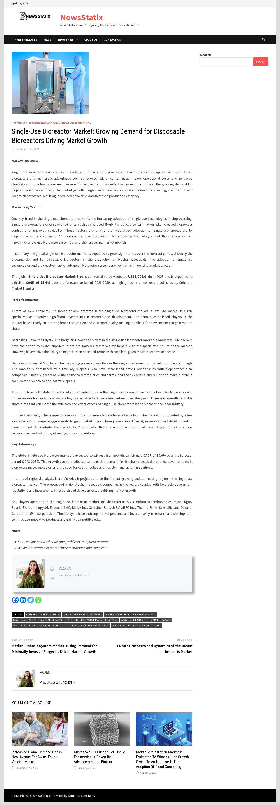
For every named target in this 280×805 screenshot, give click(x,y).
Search (205, 55)
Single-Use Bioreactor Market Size (86, 625)
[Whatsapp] (38, 600)
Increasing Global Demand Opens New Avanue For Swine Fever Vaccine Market (37, 757)
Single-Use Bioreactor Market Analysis (131, 614)
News (47, 39)
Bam (91, 796)
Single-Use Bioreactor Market (82, 614)
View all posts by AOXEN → (58, 682)
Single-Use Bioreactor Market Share (36, 625)
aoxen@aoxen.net (68, 575)
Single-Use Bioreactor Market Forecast (91, 620)
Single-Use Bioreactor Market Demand (37, 620)
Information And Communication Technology (60, 123)
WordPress (75, 796)
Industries (65, 39)
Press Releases (26, 39)
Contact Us (112, 39)
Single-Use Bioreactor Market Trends (136, 625)
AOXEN (65, 568)
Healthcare (19, 123)
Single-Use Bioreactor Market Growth (146, 620)
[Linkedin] (23, 600)
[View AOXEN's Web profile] (52, 568)
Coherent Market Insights (42, 614)
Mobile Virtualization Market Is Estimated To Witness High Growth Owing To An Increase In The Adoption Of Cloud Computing (162, 759)
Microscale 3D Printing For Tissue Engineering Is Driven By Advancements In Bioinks (99, 757)
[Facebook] (15, 600)
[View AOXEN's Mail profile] (52, 578)
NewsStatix (81, 17)
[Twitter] (30, 600)
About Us (91, 39)
